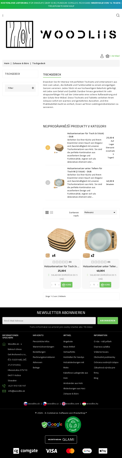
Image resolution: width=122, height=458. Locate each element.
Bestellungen (39, 352)
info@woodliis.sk (16, 391)
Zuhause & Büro (71, 394)
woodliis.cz (51, 404)
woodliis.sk (32, 404)
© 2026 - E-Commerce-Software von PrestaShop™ (61, 412)
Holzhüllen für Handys (73, 357)
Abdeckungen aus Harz (74, 388)
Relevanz (100, 212)
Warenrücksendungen (43, 347)
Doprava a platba (102, 347)
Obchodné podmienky (104, 357)
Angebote (68, 341)
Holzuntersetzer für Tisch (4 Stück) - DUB (86, 135)
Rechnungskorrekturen (44, 357)
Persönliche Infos (41, 341)
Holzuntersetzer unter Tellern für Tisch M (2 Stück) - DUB (85, 170)
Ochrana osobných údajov (106, 362)
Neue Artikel (69, 347)
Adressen (37, 362)
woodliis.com (70, 404)
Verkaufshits (69, 352)
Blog (96, 378)
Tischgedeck (12, 74)
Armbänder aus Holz (73, 383)
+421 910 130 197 (17, 386)
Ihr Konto (38, 335)
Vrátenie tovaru (101, 352)
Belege (36, 367)
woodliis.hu (90, 404)
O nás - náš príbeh (103, 341)
